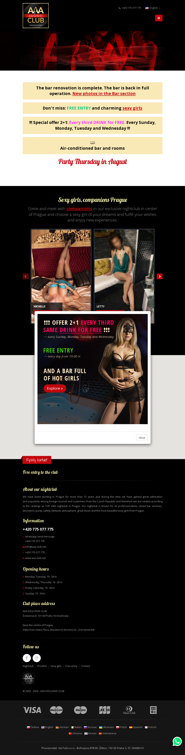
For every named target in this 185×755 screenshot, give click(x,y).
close (142, 437)
